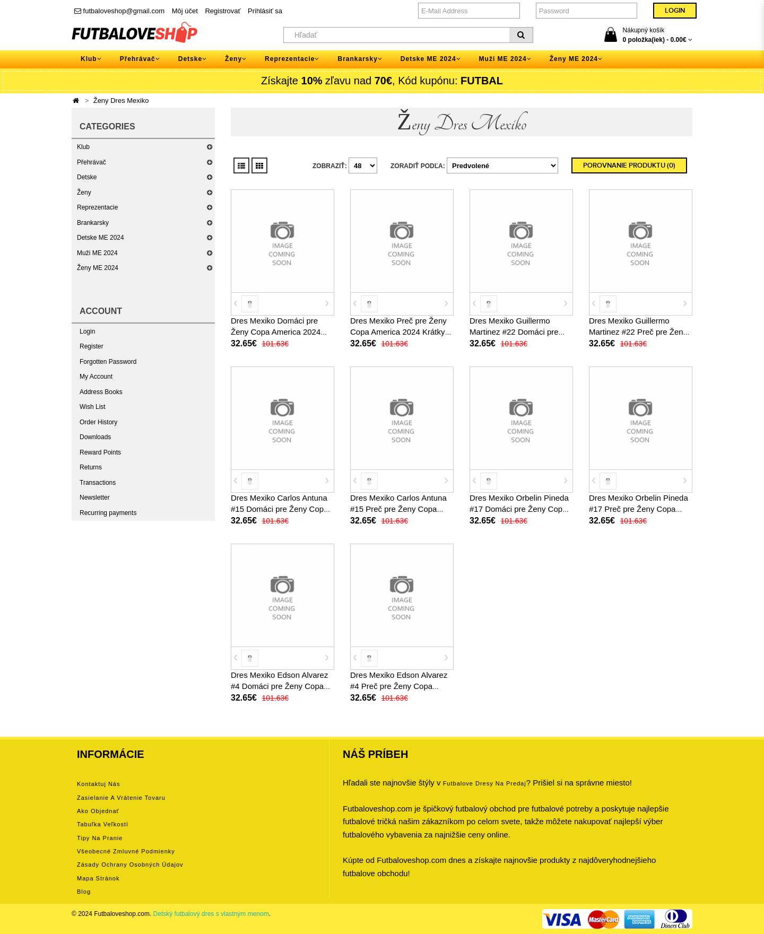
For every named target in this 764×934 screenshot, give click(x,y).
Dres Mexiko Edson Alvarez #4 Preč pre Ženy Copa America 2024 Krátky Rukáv (399, 686)
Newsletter (95, 497)
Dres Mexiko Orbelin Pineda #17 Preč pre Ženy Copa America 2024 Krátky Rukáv (638, 509)
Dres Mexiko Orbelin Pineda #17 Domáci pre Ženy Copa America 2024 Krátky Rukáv (519, 509)
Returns (91, 467)
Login (87, 331)
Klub (83, 147)
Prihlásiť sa (265, 11)
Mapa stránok (98, 878)
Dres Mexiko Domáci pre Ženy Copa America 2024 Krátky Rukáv (275, 331)
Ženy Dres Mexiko (121, 100)
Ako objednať (98, 811)
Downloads (95, 437)
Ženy (84, 192)
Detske (87, 177)
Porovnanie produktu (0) (629, 165)
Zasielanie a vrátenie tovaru (121, 798)
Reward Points (100, 452)
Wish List (93, 407)
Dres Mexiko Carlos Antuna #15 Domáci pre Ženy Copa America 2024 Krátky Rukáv (280, 509)
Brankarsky (93, 222)
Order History (98, 422)
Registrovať (222, 11)
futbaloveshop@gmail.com (119, 11)
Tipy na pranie (100, 838)
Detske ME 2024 (100, 237)
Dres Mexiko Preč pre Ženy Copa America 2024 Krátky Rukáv (398, 331)
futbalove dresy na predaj (484, 783)
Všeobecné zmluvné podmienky (126, 851)
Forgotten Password (108, 361)
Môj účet (185, 11)
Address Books (101, 392)
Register (91, 346)
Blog (84, 891)
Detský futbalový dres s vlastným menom (211, 914)
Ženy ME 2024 (97, 268)
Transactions (98, 482)
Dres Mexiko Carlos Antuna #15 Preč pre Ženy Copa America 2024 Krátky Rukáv (399, 509)
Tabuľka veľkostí (102, 824)
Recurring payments (108, 513)
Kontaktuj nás (98, 784)
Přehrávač (91, 162)
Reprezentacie (97, 207)
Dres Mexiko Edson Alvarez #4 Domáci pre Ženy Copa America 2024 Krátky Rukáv (280, 686)
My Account (96, 376)
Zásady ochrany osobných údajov (130, 864)
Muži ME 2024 (97, 253)
